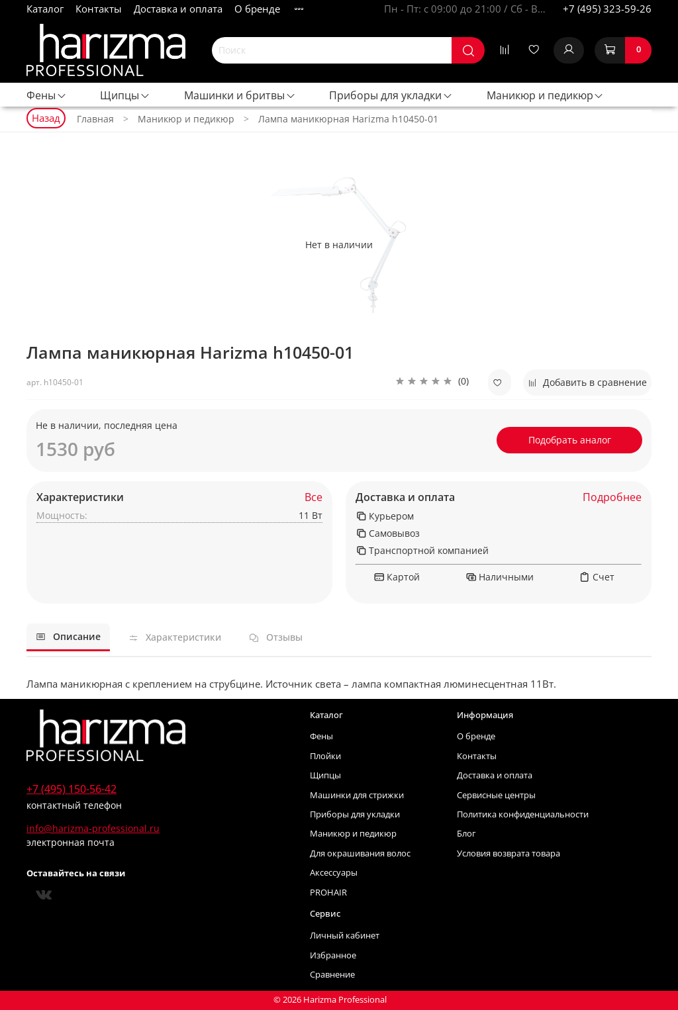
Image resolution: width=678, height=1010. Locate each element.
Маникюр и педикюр (546, 95)
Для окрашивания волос (360, 853)
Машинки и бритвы (240, 95)
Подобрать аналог (569, 440)
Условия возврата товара (508, 853)
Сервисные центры (496, 795)
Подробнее (612, 497)
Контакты (98, 8)
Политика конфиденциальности (523, 814)
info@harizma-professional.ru (93, 828)
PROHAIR (328, 892)
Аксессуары (334, 872)
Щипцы (125, 95)
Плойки (325, 756)
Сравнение (332, 974)
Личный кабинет (344, 935)
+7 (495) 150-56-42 (71, 789)
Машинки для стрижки (357, 795)
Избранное (333, 955)
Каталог (45, 8)
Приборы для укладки (391, 95)
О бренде (257, 8)
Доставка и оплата (178, 8)
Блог (466, 833)
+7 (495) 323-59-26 (607, 8)
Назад (46, 117)
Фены (46, 95)
